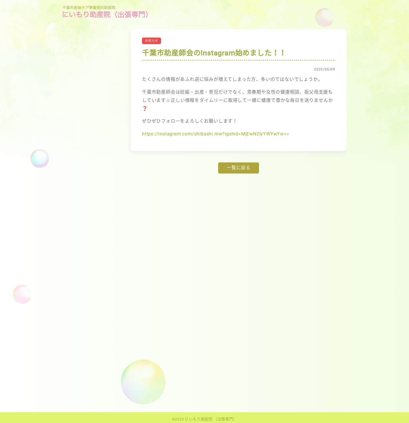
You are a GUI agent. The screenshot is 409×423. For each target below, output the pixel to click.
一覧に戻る (239, 167)
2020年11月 (80, 171)
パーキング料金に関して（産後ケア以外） (89, 374)
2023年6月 (79, 139)
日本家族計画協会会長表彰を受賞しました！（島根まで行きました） (89, 353)
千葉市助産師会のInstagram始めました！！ (87, 329)
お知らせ (77, 229)
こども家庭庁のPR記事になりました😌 (88, 289)
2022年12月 (80, 150)
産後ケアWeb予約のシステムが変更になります (89, 307)
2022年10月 (80, 160)
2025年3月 (79, 117)
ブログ (75, 240)
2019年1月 (79, 182)
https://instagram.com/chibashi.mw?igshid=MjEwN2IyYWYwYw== (215, 134)
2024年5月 (79, 128)
